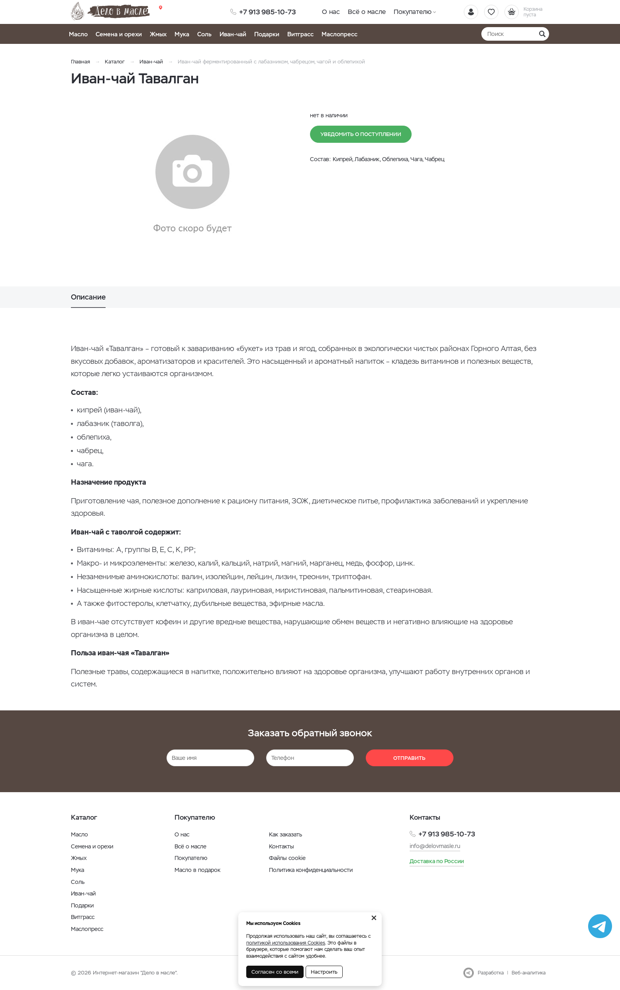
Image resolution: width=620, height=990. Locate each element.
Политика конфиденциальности (311, 870)
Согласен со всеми (274, 971)
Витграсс (300, 34)
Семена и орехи (119, 34)
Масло (78, 34)
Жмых (158, 34)
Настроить (324, 971)
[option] (192, 184)
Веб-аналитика (528, 972)
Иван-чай (233, 34)
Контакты (281, 846)
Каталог (115, 61)
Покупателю (413, 12)
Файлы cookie (287, 858)
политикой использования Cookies (285, 943)
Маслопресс (339, 34)
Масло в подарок (197, 870)
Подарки (266, 34)
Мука (182, 34)
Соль (204, 34)
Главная (80, 61)
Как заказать (285, 834)
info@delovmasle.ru (435, 846)
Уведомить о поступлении (360, 134)
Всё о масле (367, 12)
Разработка (491, 972)
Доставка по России (437, 861)
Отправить (409, 758)
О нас (331, 12)
